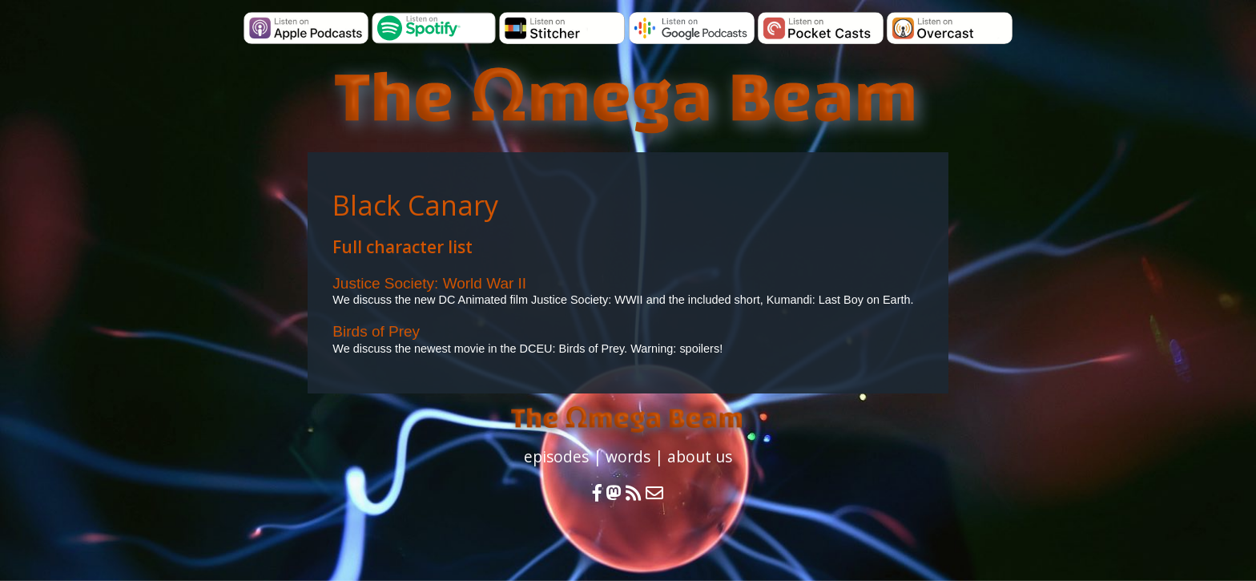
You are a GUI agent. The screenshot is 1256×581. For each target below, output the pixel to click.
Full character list (402, 247)
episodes (556, 456)
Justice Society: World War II (429, 283)
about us (699, 456)
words (628, 456)
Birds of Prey (376, 331)
